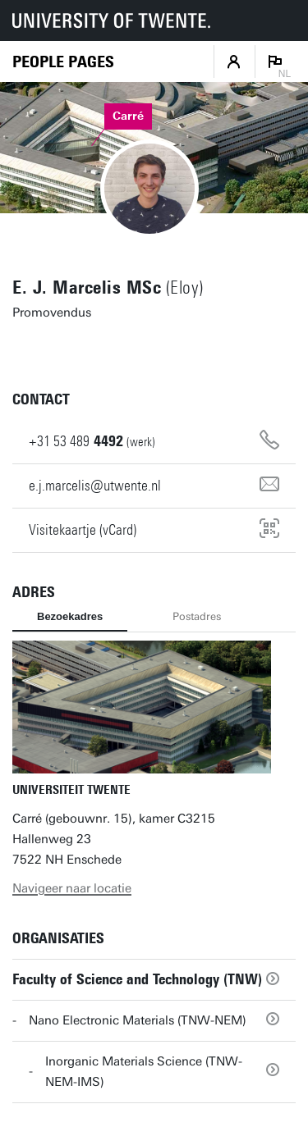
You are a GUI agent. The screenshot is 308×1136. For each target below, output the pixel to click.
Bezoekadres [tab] (70, 616)
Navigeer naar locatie (71, 888)
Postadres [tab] (196, 616)
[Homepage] (63, 62)
